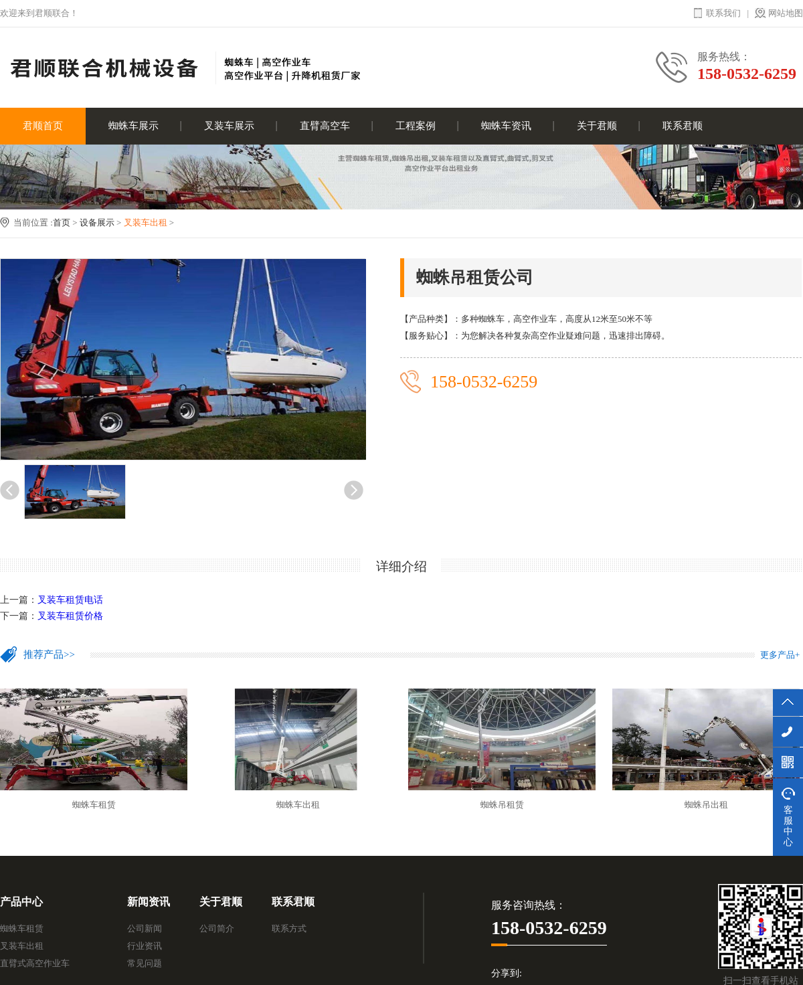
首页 (61, 222)
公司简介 (216, 928)
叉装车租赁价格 (70, 616)
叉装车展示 (229, 125)
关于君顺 (597, 125)
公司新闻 (144, 928)
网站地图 (785, 13)
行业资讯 (144, 946)
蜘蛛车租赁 (21, 928)
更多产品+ (780, 655)
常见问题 (144, 963)
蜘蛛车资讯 (506, 125)
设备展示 (97, 222)
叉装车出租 (145, 222)
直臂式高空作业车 (35, 963)
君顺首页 (43, 125)
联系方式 (289, 928)
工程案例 (415, 125)
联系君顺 (682, 125)
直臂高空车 (325, 125)
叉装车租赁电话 (70, 600)
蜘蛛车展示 (133, 125)
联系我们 (723, 13)
